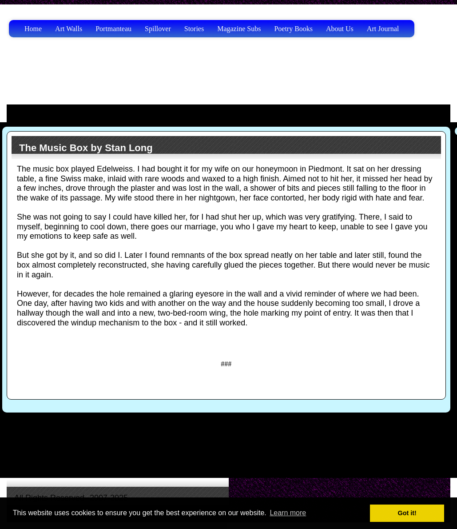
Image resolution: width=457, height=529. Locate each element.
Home (33, 28)
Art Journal (383, 28)
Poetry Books (293, 28)
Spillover (158, 28)
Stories (194, 28)
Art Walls (68, 28)
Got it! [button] (407, 513)
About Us (340, 28)
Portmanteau (113, 28)
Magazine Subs (239, 28)
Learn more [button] (288, 513)
